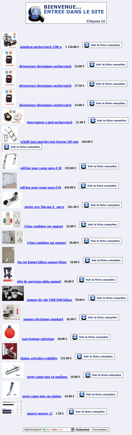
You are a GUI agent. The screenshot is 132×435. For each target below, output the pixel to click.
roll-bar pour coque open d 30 (40, 168)
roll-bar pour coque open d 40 (40, 187)
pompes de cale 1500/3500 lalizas (49, 300)
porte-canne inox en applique (47, 377)
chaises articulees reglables (38, 358)
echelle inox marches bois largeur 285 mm (49, 142)
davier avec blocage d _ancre (44, 207)
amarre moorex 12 (39, 413)
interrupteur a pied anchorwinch (49, 122)
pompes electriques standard (43, 319)
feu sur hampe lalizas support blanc (42, 262)
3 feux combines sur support (43, 226)
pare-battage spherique (38, 339)
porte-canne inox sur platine (41, 396)
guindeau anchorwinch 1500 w (41, 47)
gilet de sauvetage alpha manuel (39, 281)
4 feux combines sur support (46, 243)
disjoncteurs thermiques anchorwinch (45, 66)
